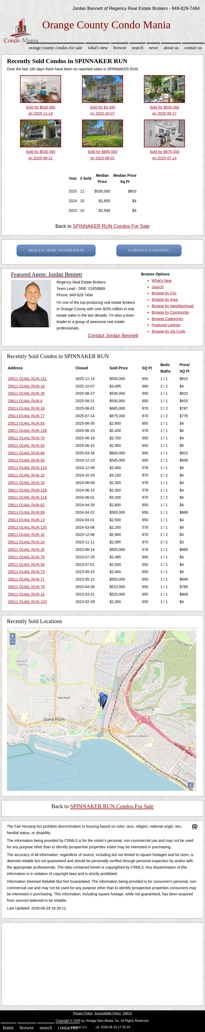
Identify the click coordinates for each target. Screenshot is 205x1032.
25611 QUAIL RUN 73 (26, 572)
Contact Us (193, 47)
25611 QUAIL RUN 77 (26, 416)
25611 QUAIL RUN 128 (27, 430)
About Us (171, 47)
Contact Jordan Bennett (113, 335)
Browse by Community (170, 312)
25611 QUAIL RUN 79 (26, 557)
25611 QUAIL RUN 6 (25, 401)
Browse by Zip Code (168, 331)
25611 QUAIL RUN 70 (26, 438)
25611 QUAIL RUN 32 (26, 475)
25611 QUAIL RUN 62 (26, 505)
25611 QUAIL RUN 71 (26, 579)
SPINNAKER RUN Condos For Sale (111, 226)
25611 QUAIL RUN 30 (26, 393)
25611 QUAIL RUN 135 (27, 527)
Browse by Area (165, 299)
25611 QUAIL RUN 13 (26, 520)
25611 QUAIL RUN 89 (26, 512)
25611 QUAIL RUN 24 (26, 542)
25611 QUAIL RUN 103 (27, 602)
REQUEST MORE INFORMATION (56, 250)
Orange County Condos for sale (55, 47)
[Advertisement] (102, 962)
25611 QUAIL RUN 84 (26, 423)
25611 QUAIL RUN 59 (26, 564)
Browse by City (164, 293)
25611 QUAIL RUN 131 (27, 379)
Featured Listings (166, 325)
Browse (119, 47)
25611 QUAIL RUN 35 (26, 549)
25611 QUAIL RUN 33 (26, 483)
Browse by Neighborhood (173, 306)
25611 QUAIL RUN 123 (27, 468)
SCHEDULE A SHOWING (149, 250)
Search (137, 47)
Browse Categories (167, 319)
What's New (98, 47)
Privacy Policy (83, 1013)
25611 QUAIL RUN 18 (26, 386)
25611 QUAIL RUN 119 (27, 497)
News (153, 47)
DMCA (127, 1013)
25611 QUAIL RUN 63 (26, 445)
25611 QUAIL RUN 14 (26, 594)
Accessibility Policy (107, 1013)
